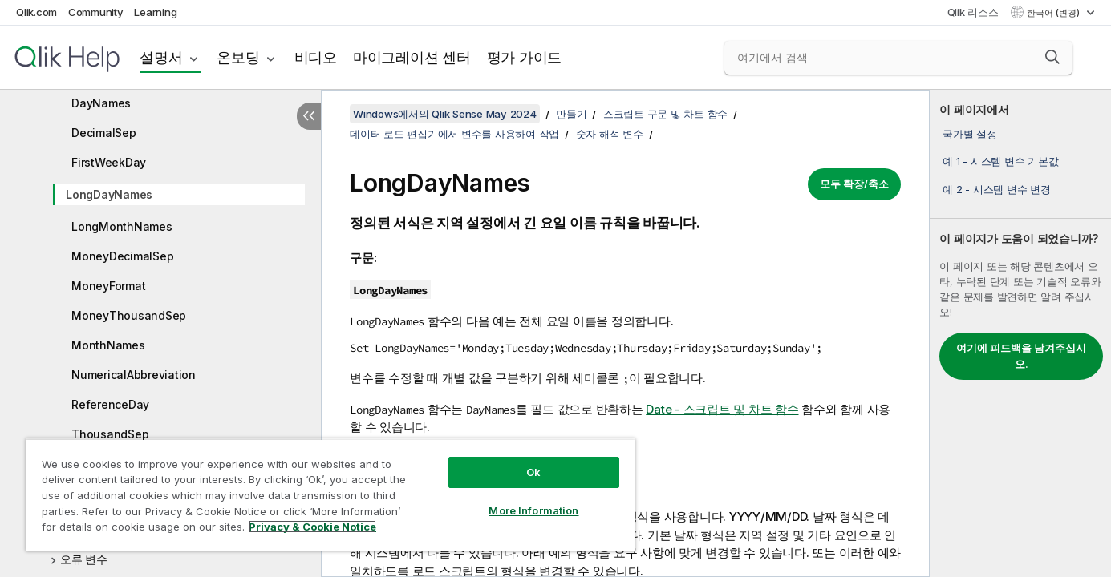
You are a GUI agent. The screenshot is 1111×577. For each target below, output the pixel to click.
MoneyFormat (108, 286)
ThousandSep (109, 434)
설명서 (161, 57)
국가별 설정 (970, 133)
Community (96, 12)
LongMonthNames (121, 226)
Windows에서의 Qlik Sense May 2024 (445, 113)
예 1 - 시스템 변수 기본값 (1000, 161)
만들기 (571, 113)
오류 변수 (83, 559)
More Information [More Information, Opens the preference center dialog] (533, 510)
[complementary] (1020, 333)
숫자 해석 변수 (609, 133)
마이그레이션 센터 (412, 57)
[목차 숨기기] (309, 116)
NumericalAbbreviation (133, 374)
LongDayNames (109, 194)
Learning (155, 12)
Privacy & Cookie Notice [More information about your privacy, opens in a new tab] (312, 526)
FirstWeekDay (108, 162)
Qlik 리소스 (973, 12)
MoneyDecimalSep (122, 256)
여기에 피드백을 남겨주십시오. (1021, 355)
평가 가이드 (524, 57)
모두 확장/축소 (854, 183)
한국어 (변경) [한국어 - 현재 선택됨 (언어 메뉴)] (1054, 12)
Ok (533, 472)
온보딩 (238, 57)
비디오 (315, 57)
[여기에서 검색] (898, 58)
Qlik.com (36, 12)
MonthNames (108, 345)
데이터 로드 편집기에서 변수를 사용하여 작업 (454, 133)
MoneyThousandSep (128, 315)
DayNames (101, 103)
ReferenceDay (110, 404)
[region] (330, 494)
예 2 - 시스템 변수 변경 (996, 189)
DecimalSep (103, 132)
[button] (1052, 57)
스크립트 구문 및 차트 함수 (665, 113)
